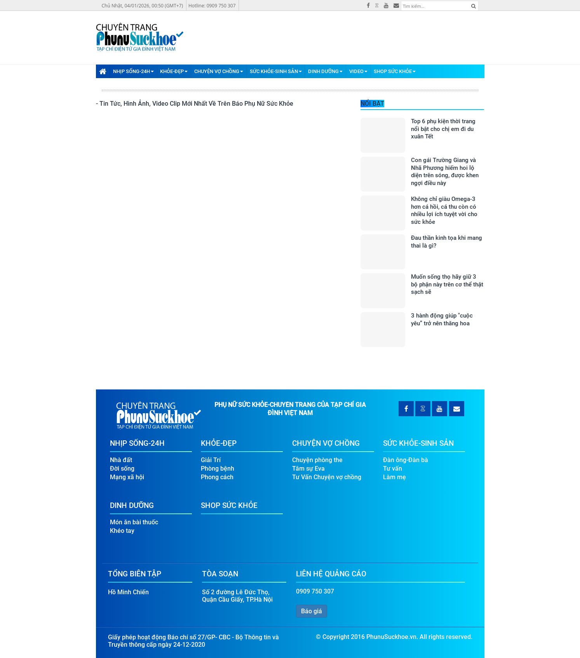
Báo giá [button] (311, 611)
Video (358, 71)
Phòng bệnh (217, 468)
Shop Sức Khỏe (395, 71)
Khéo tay (122, 530)
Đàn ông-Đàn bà (405, 460)
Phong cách (217, 477)
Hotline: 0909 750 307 (212, 5)
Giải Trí (211, 460)
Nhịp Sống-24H (133, 71)
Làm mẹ (394, 477)
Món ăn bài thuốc (134, 522)
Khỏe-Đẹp (174, 71)
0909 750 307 (315, 591)
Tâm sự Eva (308, 468)
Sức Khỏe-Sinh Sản (276, 71)
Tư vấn (392, 468)
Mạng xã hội (127, 477)
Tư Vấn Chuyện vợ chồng (326, 477)
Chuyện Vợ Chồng (218, 71)
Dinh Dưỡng (325, 71)
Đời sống (122, 468)
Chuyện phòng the (317, 460)
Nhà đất (121, 460)
